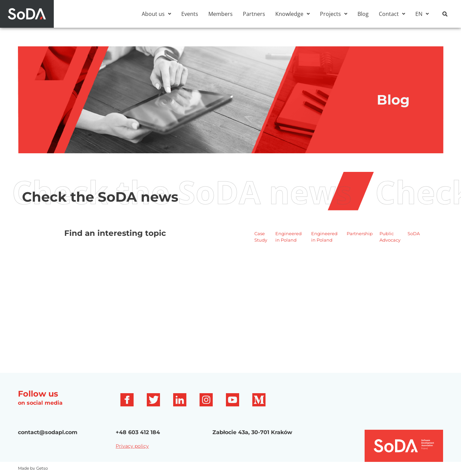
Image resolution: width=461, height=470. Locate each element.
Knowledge (292, 14)
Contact (392, 14)
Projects (333, 14)
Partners (254, 14)
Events (189, 14)
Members (220, 14)
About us (156, 14)
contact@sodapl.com (47, 432)
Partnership (360, 233)
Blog (363, 14)
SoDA (414, 233)
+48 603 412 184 (138, 432)
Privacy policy (132, 446)
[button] (156, 14)
